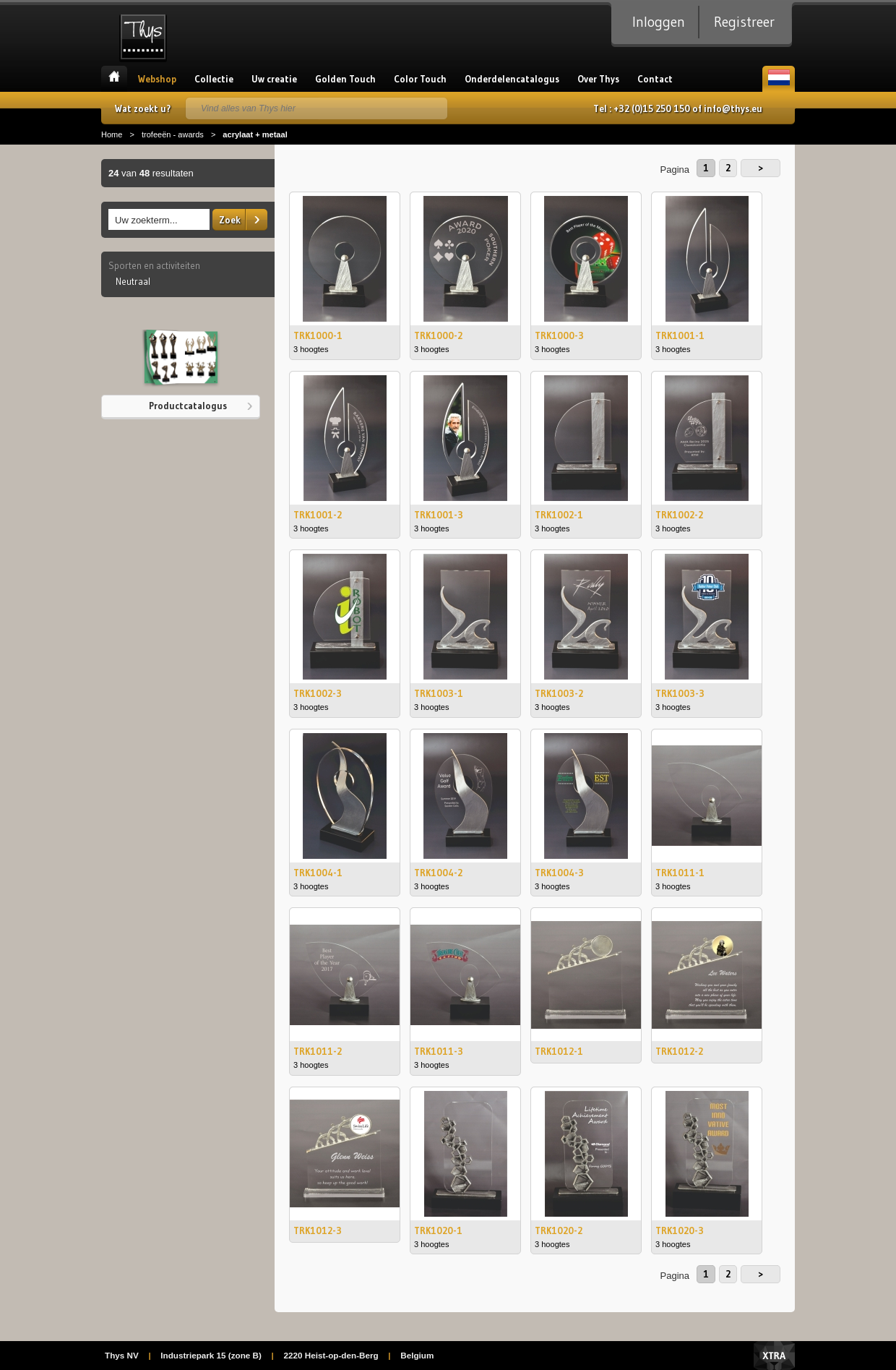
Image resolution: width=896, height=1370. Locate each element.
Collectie (213, 79)
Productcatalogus (188, 405)
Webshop (157, 79)
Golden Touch (345, 79)
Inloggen (658, 21)
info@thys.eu (733, 108)
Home (114, 79)
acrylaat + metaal (255, 134)
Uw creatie (274, 79)
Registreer (744, 21)
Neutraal (133, 281)
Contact (655, 79)
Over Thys (598, 79)
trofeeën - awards (173, 134)
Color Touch (420, 79)
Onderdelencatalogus (512, 79)
